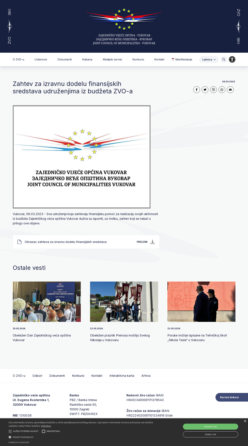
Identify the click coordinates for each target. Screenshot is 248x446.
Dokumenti (57, 375)
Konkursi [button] (138, 59)
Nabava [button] (87, 59)
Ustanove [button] (41, 59)
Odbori (37, 375)
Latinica (209, 59)
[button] (84, 437)
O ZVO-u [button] (19, 59)
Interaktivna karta (121, 375)
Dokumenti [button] (65, 59)
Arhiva (146, 375)
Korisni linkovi (229, 397)
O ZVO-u (19, 375)
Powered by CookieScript (19, 442)
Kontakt (159, 59)
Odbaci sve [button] (210, 434)
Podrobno (46, 425)
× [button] (245, 421)
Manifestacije (182, 59)
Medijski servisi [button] (113, 59)
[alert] (124, 432)
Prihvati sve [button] (210, 426)
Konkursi (78, 375)
